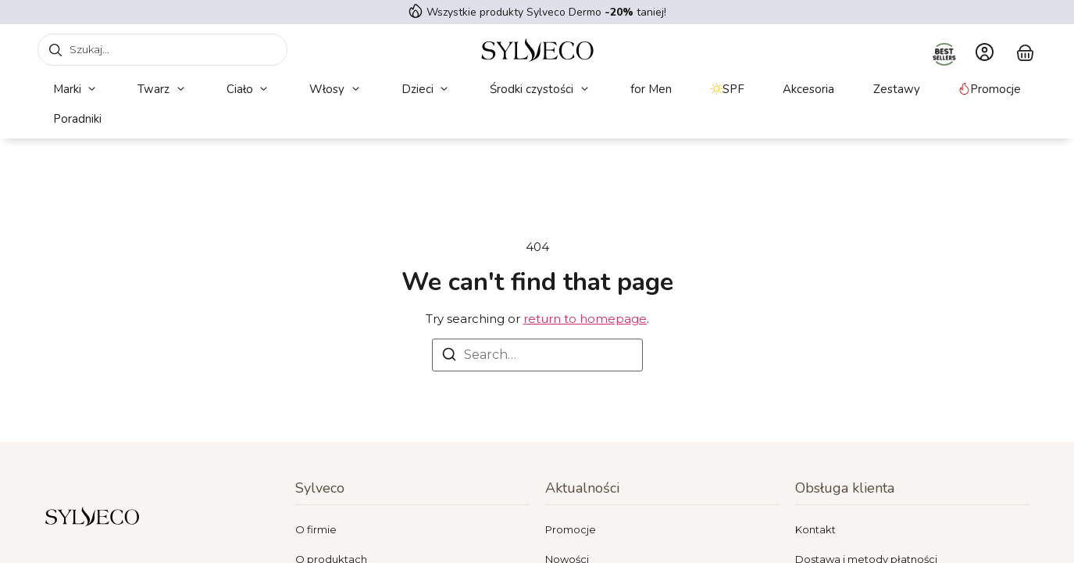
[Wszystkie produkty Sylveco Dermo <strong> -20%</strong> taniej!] (416, 11)
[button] (76, 89)
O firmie (316, 529)
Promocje (570, 529)
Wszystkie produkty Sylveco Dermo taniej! (546, 12)
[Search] (449, 357)
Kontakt (815, 529)
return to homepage (585, 318)
